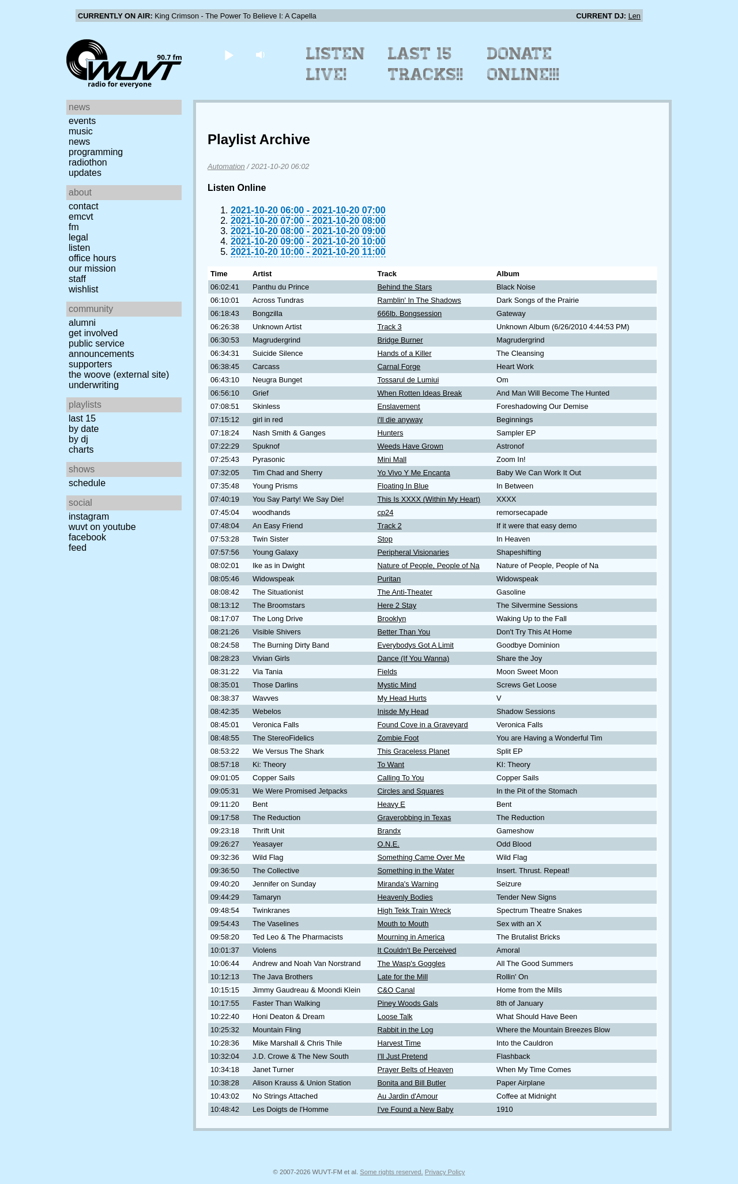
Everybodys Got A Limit (416, 645)
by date (84, 429)
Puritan (389, 578)
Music (81, 131)
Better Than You (404, 631)
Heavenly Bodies (405, 897)
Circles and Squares (411, 791)
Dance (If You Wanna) (414, 658)
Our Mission (92, 268)
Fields (387, 671)
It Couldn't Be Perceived (417, 950)
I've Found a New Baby (416, 1109)
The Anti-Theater (405, 592)
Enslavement (399, 406)
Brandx (389, 830)
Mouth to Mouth (403, 923)
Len (634, 16)
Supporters (90, 364)
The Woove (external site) (119, 374)
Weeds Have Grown (410, 446)
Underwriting (94, 385)
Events (82, 121)
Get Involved (93, 333)
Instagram (89, 516)
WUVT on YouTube (102, 527)
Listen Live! (336, 64)
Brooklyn (392, 618)
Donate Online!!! (523, 64)
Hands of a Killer (405, 353)
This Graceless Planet (414, 751)
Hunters (391, 433)
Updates (85, 173)
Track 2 (390, 525)
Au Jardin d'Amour (408, 1096)
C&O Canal (396, 990)
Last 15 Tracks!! (426, 64)
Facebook (87, 537)
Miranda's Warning (408, 883)
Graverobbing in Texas (414, 817)
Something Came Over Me (421, 857)
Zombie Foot (398, 738)
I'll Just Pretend (403, 1056)
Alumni (82, 323)
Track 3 (390, 326)
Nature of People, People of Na (429, 565)
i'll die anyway (400, 419)
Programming (96, 152)
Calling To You (401, 777)
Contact (84, 206)
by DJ (78, 439)
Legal (78, 237)
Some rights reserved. (391, 1171)
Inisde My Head (403, 711)
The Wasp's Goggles (412, 963)
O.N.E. (389, 844)
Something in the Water (416, 870)
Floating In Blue (403, 486)
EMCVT (81, 216)
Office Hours (92, 258)
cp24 (386, 512)
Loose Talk (395, 1016)
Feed (77, 547)
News (79, 141)
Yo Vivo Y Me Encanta (414, 472)
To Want (391, 764)
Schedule (87, 483)
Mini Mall (392, 459)
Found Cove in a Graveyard (423, 724)
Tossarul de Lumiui (408, 379)
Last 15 (82, 418)
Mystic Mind (397, 685)
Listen (79, 248)
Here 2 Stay (397, 605)
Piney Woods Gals (408, 1003)
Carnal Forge (399, 366)
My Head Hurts (402, 698)
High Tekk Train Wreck (414, 910)
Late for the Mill (403, 976)
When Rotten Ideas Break (420, 393)
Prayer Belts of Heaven (416, 1069)
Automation (226, 166)
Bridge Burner (400, 340)
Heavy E (391, 804)
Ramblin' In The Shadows (419, 300)
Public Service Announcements (101, 349)
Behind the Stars (405, 287)
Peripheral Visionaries (413, 552)
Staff (77, 279)
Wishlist (84, 289)
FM (74, 227)
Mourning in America (411, 937)
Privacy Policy (445, 1171)
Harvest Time (399, 1043)
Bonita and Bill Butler (412, 1082)
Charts (81, 449)
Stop (385, 539)
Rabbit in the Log (406, 1029)
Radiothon (88, 162)
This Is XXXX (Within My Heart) (429, 499)
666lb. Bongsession (410, 313)
